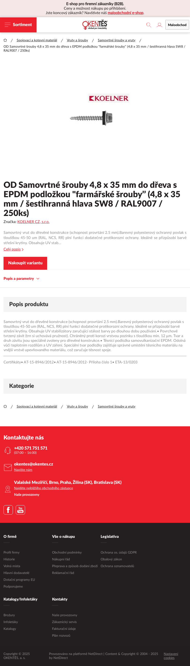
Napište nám (23, 470)
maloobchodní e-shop (125, 13)
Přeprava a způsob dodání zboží (75, 566)
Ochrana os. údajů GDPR (119, 552)
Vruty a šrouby (77, 40)
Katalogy (10, 629)
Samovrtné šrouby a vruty (116, 40)
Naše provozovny (64, 615)
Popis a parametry (21, 279)
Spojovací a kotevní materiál (37, 40)
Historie (9, 559)
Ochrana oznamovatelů (117, 566)
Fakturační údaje (64, 629)
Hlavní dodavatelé (16, 573)
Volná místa (12, 566)
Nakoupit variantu (25, 263)
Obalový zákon (111, 559)
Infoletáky (11, 622)
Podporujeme (13, 586)
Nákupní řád (61, 559)
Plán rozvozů (61, 635)
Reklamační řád (63, 573)
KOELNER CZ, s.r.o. (33, 222)
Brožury (9, 615)
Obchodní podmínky (67, 552)
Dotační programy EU (19, 579)
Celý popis (13, 249)
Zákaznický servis (64, 622)
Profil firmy (11, 552)
